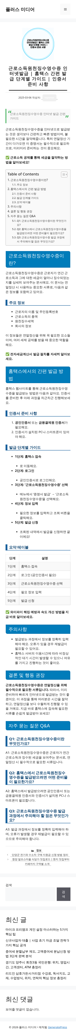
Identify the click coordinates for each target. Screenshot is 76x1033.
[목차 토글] (62, 174)
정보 (38, 850)
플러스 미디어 (20, 9)
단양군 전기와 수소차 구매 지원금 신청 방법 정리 (40, 854)
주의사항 (16, 206)
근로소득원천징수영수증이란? (29, 180)
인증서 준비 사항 (26, 193)
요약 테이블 (24, 202)
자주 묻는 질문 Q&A (23, 216)
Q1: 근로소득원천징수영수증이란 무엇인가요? (41, 223)
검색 (9, 885)
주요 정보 (22, 184)
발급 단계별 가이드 (28, 198)
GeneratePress (57, 1027)
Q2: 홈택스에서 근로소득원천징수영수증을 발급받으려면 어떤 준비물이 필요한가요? (41, 231)
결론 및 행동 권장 (21, 211)
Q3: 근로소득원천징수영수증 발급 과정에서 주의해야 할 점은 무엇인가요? (40, 239)
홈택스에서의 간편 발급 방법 (28, 189)
